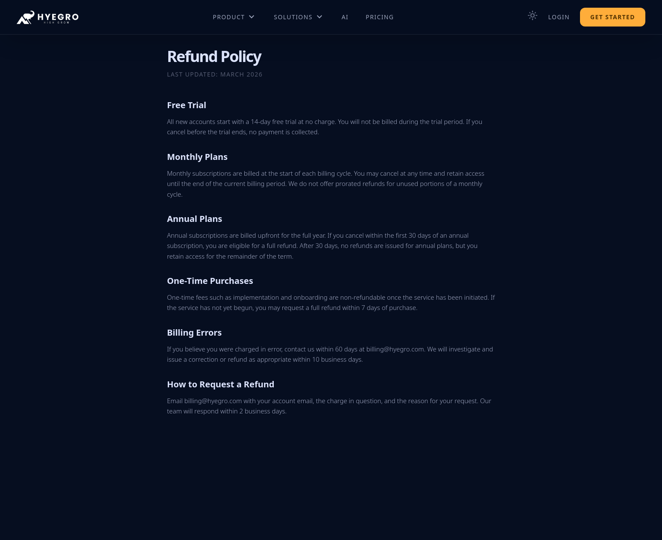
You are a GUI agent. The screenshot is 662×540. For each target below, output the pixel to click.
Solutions (299, 17)
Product (235, 17)
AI (345, 17)
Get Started (612, 17)
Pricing (380, 17)
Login (559, 17)
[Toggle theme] (532, 17)
